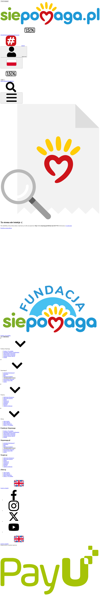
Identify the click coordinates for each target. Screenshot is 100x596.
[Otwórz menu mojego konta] (14, 51)
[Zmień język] (12, 62)
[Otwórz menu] (12, 98)
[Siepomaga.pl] (50, 24)
